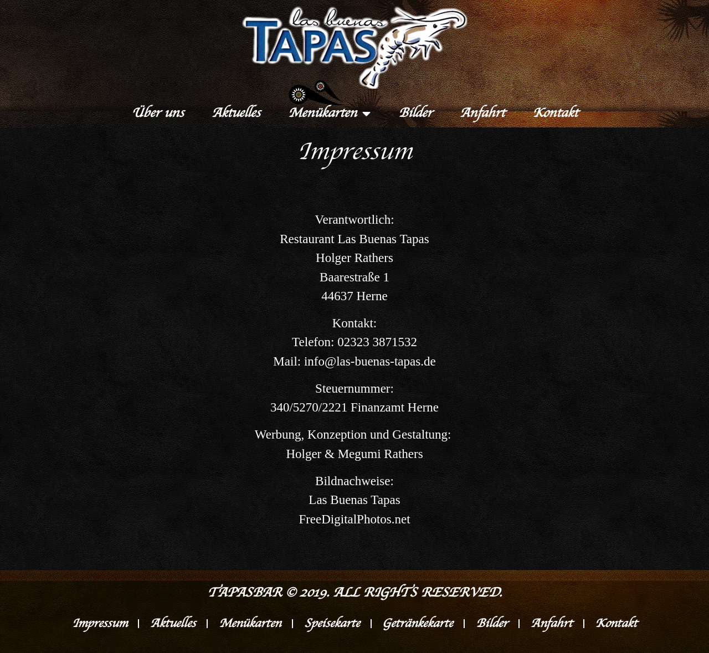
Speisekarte (331, 623)
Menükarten (329, 113)
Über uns (157, 113)
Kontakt (555, 113)
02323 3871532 (377, 342)
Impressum (99, 623)
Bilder (415, 113)
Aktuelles (236, 113)
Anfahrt (482, 113)
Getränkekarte (418, 623)
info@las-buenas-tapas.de (370, 361)
